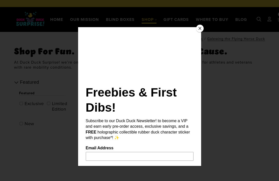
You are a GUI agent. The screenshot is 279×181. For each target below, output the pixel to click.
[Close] (200, 28)
